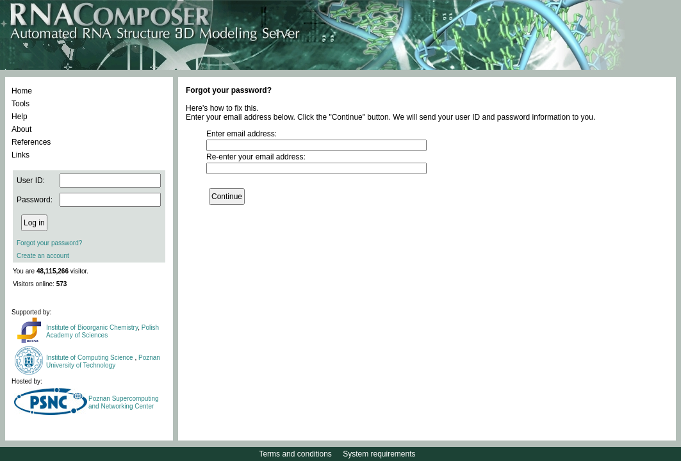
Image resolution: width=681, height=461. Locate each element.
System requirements (379, 453)
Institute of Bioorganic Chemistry (92, 327)
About (21, 129)
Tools (20, 103)
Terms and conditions (295, 453)
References (31, 142)
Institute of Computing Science (90, 357)
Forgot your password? (49, 243)
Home (22, 90)
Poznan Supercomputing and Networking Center (123, 402)
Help (20, 116)
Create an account (43, 255)
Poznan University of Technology (103, 361)
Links (20, 154)
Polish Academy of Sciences (102, 331)
